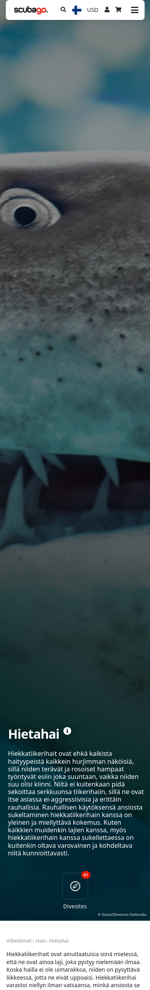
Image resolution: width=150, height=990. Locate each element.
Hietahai (59, 940)
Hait (40, 940)
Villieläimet (19, 940)
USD (92, 10)
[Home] (31, 10)
